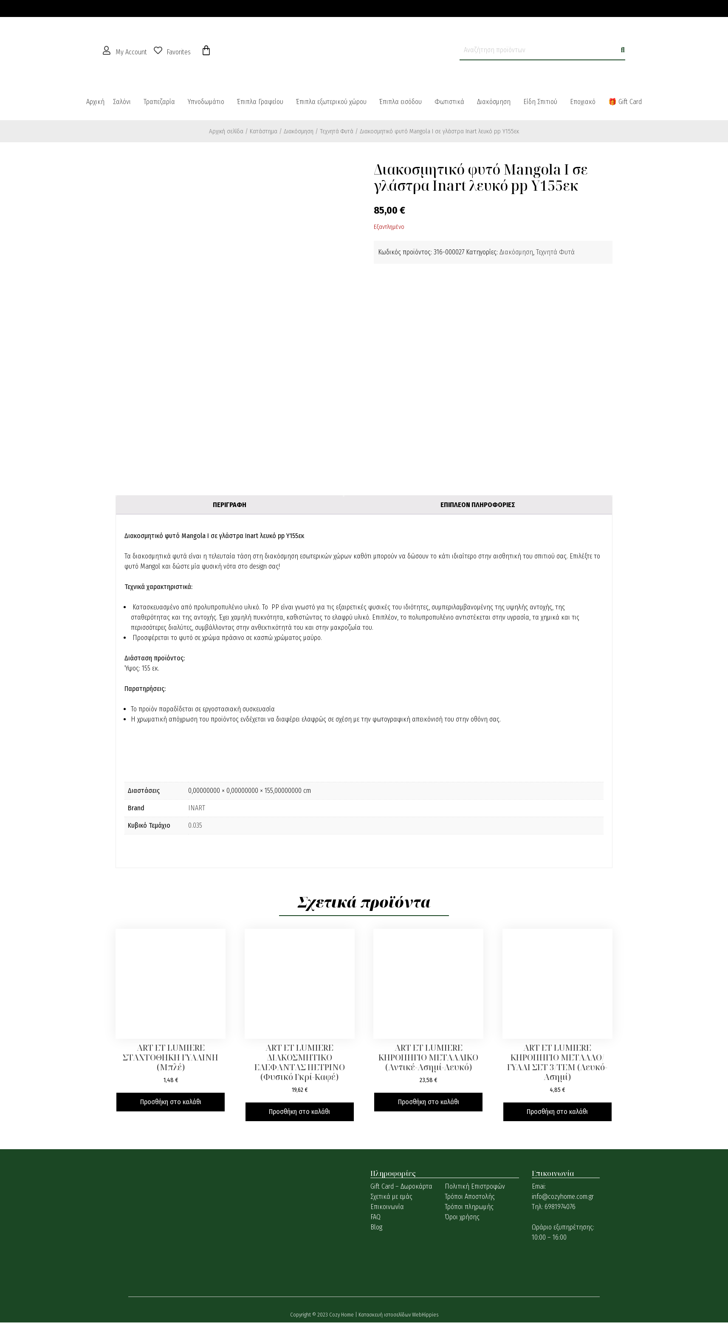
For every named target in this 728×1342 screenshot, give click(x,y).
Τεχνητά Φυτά (336, 131)
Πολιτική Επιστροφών (475, 1186)
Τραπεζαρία (159, 102)
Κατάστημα (263, 131)
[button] (124, 102)
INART (196, 808)
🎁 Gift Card (625, 102)
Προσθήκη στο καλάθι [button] (170, 1102)
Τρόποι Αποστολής (470, 1197)
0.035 (195, 825)
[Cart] (206, 50)
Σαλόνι (122, 102)
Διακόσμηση (494, 102)
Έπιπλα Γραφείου (260, 102)
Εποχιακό (582, 102)
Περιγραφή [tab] (229, 505)
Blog (376, 1227)
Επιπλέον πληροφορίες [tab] (477, 505)
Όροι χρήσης (462, 1217)
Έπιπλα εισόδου (400, 102)
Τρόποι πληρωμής (469, 1207)
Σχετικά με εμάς (391, 1197)
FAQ (375, 1217)
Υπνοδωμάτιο (206, 102)
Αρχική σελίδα (226, 131)
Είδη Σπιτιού (540, 102)
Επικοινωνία (387, 1207)
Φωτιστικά (449, 102)
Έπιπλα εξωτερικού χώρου (331, 102)
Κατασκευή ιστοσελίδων (385, 1314)
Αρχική (95, 102)
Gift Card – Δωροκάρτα (401, 1186)
